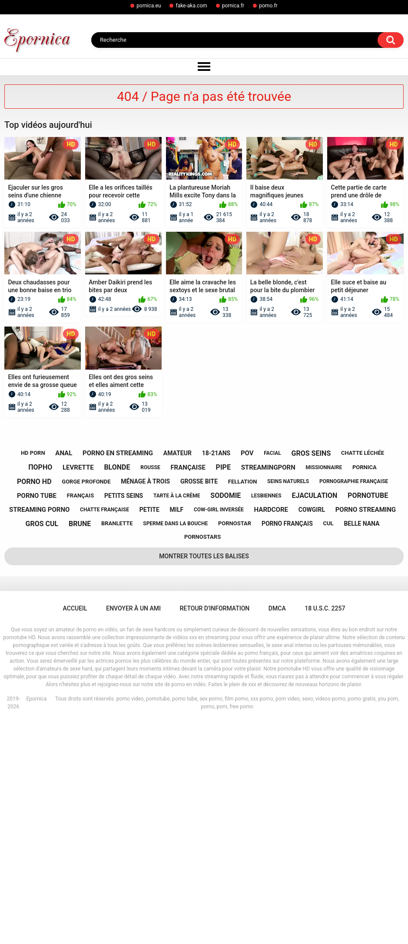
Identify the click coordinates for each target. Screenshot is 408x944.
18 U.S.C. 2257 (325, 830)
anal (63, 676)
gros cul (42, 746)
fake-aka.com (191, 6)
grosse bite (199, 703)
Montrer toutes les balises (204, 778)
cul (328, 746)
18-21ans (216, 675)
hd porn (33, 675)
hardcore (271, 732)
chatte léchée (362, 675)
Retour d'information (215, 830)
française (187, 690)
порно (40, 690)
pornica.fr (233, 6)
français (80, 718)
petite (149, 731)
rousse (150, 690)
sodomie (225, 718)
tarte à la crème (176, 718)
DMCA (277, 830)
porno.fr (268, 6)
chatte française (104, 732)
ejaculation (314, 718)
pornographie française (353, 704)
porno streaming (365, 732)
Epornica (36, 921)
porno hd (34, 704)
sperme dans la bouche (175, 746)
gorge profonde (86, 703)
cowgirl (312, 731)
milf (177, 731)
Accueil (75, 830)
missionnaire (324, 690)
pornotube (368, 718)
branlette (117, 746)
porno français (287, 745)
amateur (177, 675)
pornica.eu (148, 6)
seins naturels (288, 704)
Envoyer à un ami (133, 830)
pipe (223, 690)
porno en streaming (118, 676)
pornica (364, 689)
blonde (117, 690)
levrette (78, 690)
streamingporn (268, 690)
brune (80, 746)
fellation (242, 703)
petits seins (123, 717)
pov (247, 676)
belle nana (361, 745)
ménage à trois (145, 703)
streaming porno (39, 732)
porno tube (36, 718)
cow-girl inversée (219, 732)
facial (272, 675)
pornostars (202, 759)
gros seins (311, 675)
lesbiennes (266, 718)
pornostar (234, 746)
